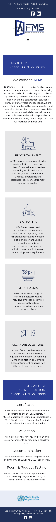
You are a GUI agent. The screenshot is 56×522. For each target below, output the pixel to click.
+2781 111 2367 (37, 4)
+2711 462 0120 (20, 4)
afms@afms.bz (31, 8)
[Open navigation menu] (28, 40)
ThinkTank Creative (34, 513)
